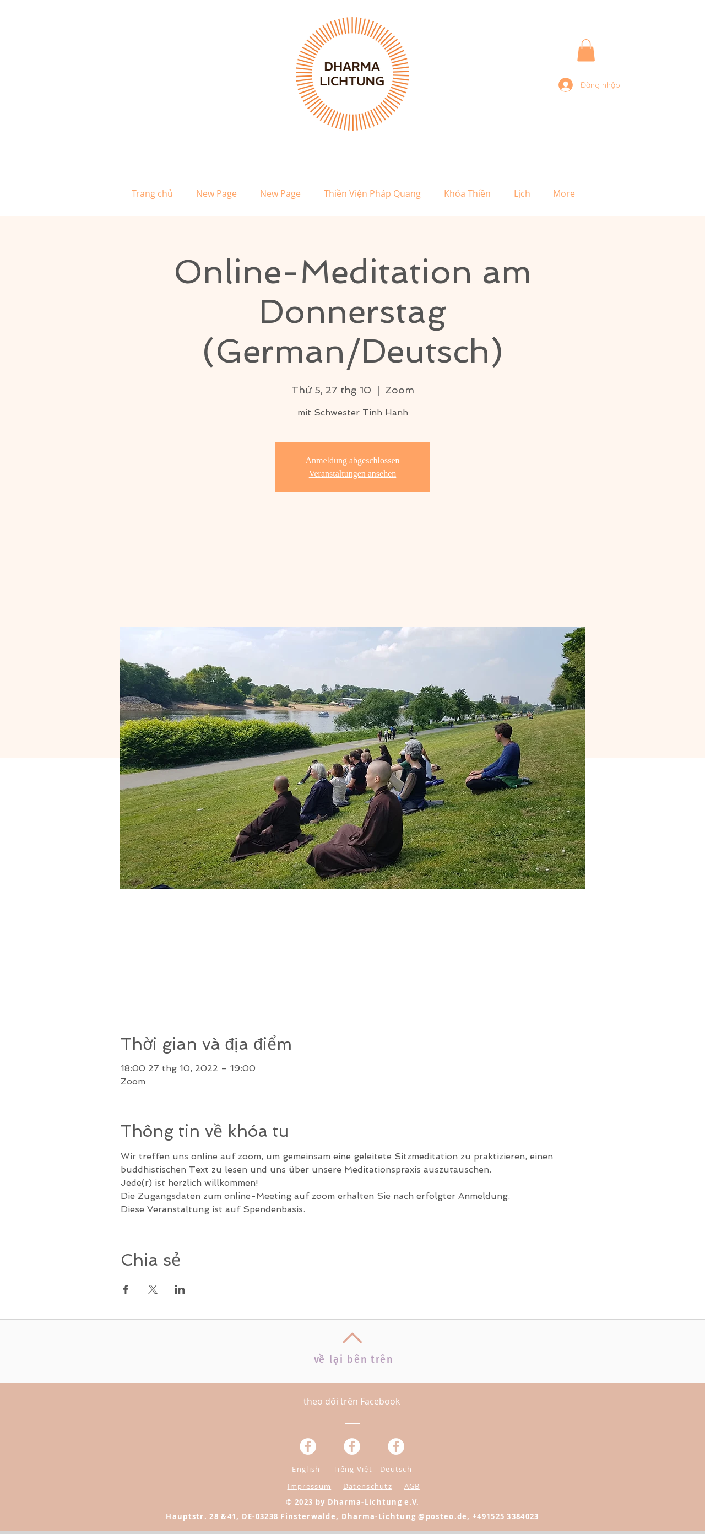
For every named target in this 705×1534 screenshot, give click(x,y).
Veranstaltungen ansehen (353, 473)
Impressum (310, 1486)
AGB (412, 1486)
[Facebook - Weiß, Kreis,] (308, 1446)
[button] (586, 50)
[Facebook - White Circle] (396, 1446)
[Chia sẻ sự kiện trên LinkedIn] (180, 1289)
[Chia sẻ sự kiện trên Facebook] (126, 1289)
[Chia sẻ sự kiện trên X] (153, 1289)
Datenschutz (367, 1486)
